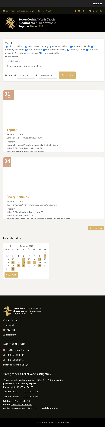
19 (24, 262)
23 (45, 262)
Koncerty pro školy (14, 49)
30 (7, 266)
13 (29, 259)
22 (40, 262)
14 (34, 259)
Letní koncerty (34, 49)
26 (7, 252)
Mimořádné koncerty (55, 49)
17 (13, 262)
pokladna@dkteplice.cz (21, 404)
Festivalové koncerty (38, 46)
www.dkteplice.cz (30, 408)
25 (18, 266)
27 (7, 256)
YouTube (9, 330)
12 (24, 259)
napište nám (10, 320)
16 (45, 259)
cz (93, 11)
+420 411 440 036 (41, 11)
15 (40, 259)
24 (13, 266)
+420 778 (13, 360)
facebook (8, 325)
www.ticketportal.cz (49, 408)
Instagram (9, 334)
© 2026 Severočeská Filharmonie (52, 422)
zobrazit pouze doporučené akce (24, 66)
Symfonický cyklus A (27, 53)
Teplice (12, 130)
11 (18, 259)
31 (7, 269)
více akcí (11, 275)
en (97, 11)
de (101, 11)
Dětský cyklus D (16, 46)
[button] (98, 3)
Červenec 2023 (26, 246)
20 (29, 262)
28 (7, 259)
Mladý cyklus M (77, 49)
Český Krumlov (18, 197)
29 (7, 262)
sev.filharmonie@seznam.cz (17, 11)
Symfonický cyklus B (51, 53)
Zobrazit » (67, 75)
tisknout (96, 228)
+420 (13, 355)
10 (13, 259)
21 (34, 262)
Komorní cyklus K (60, 46)
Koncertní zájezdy (81, 46)
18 (18, 262)
